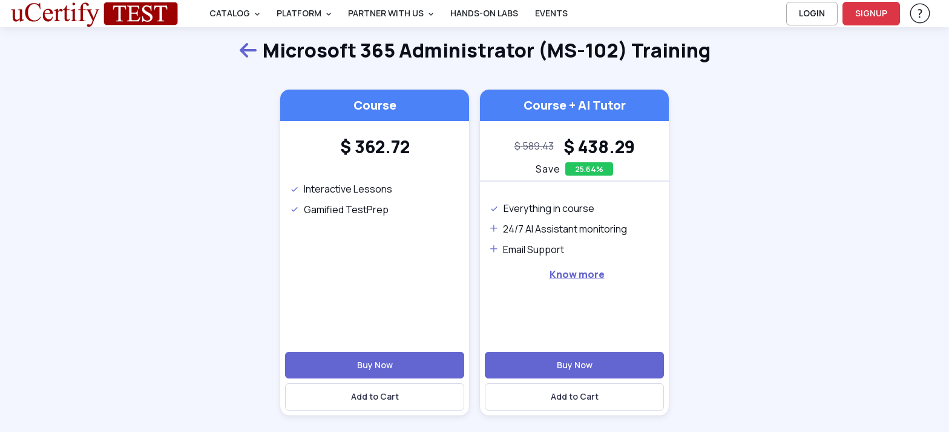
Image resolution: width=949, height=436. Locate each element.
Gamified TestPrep (339, 209)
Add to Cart (375, 396)
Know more (577, 274)
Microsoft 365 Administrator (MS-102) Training (474, 51)
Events (551, 13)
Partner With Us (386, 13)
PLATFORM (299, 13)
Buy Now (375, 365)
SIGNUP (871, 13)
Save (548, 169)
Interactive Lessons (341, 189)
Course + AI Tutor (575, 105)
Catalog (229, 13)
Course (374, 105)
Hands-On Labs (484, 13)
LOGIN (812, 13)
